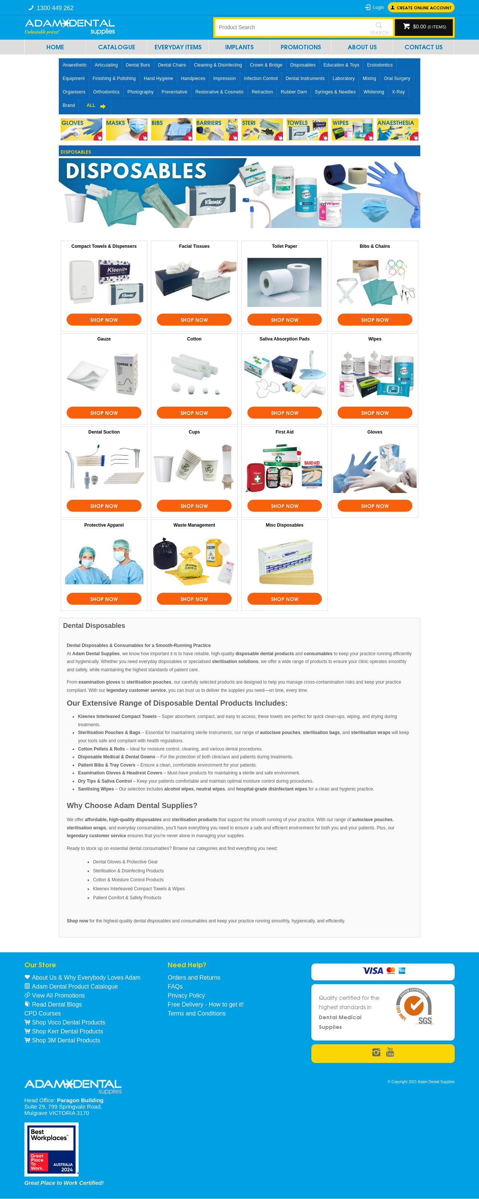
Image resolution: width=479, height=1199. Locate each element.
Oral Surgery (397, 78)
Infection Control (261, 78)
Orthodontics (106, 92)
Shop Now (104, 319)
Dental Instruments (305, 78)
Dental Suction (104, 432)
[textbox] (290, 27)
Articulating (106, 65)
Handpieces (193, 78)
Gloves (374, 432)
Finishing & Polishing (114, 78)
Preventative (174, 92)
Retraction (262, 92)
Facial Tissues (194, 246)
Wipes (374, 339)
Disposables (303, 65)
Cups (194, 432)
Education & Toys (341, 65)
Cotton (194, 339)
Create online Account (424, 7)
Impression (224, 78)
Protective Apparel (104, 525)
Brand (68, 105)
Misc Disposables (284, 525)
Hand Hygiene (158, 78)
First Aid (284, 432)
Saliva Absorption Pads (285, 339)
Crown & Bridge (266, 65)
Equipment (73, 78)
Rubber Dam (294, 92)
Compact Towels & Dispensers (104, 246)
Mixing (369, 78)
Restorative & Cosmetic (219, 92)
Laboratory (344, 78)
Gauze (104, 339)
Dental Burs (138, 65)
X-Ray (398, 92)
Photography (141, 92)
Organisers (73, 92)
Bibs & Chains (375, 246)
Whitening (373, 92)
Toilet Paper (285, 246)
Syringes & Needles (335, 92)
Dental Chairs (172, 65)
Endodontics (380, 65)
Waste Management (195, 525)
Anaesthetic (74, 65)
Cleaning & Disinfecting (218, 65)
